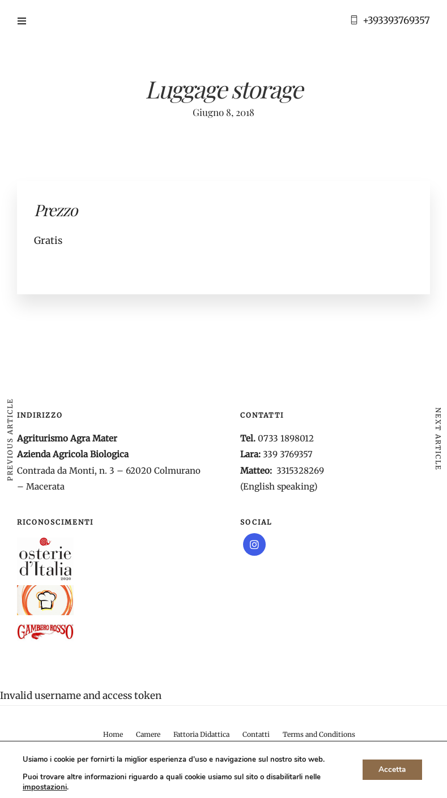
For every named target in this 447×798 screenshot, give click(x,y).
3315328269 (300, 470)
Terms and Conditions (319, 734)
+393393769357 (396, 20)
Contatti (256, 734)
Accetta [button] (391, 769)
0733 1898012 (286, 438)
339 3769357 (288, 454)
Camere (148, 734)
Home (113, 734)
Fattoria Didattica (201, 734)
